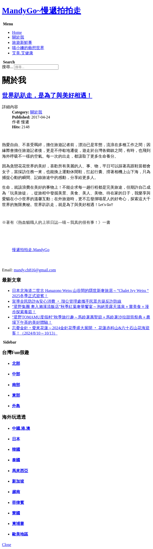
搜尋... (7, 67)
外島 (16, 406)
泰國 (16, 460)
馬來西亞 (20, 471)
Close (6, 544)
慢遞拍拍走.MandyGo (30, 250)
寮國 (16, 513)
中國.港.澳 (21, 428)
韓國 (16, 449)
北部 (16, 363)
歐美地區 (20, 534)
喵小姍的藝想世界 (28, 48)
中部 (16, 374)
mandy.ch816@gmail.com (35, 270)
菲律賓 (18, 502)
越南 (16, 492)
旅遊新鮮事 (22, 42)
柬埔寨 (18, 523)
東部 (16, 395)
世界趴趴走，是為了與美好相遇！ (47, 95)
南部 (16, 385)
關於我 (18, 37)
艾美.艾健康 (22, 53)
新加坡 (18, 481)
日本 (16, 439)
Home (17, 32)
